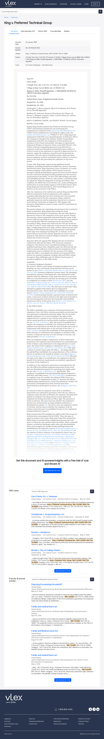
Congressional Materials (36, 721)
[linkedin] (98, 709)
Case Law (32, 719)
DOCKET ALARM (75, 4)
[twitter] (90, 709)
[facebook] (94, 709)
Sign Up (95, 4)
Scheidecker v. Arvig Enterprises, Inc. (48, 514)
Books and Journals (84, 719)
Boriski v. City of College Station (45, 550)
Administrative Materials (61, 719)
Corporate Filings (83, 721)
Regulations (57, 721)
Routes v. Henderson (40, 532)
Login (86, 4)
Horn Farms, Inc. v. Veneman (44, 496)
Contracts (7, 721)
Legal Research (51, 4)
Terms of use (7, 734)
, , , (51, 285)
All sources (7, 726)
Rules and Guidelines (60, 724)
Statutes (81, 724)
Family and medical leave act (44, 606)
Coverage (63, 4)
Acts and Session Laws (11, 724)
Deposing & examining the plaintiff (46, 584)
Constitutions (33, 724)
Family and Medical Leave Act (44, 631)
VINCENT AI (38, 4)
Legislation (7, 719)
